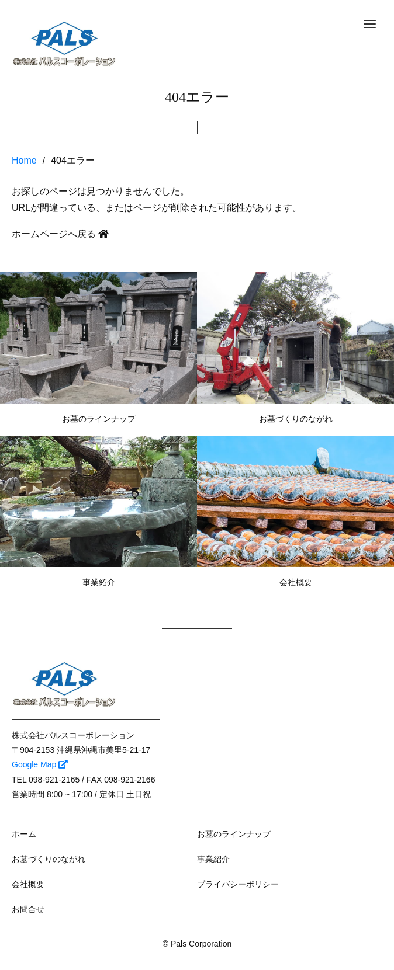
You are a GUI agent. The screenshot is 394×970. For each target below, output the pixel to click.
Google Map (40, 764)
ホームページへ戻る (60, 234)
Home (24, 160)
